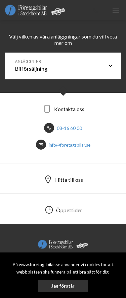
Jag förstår (63, 286)
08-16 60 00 (63, 128)
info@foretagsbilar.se (63, 145)
